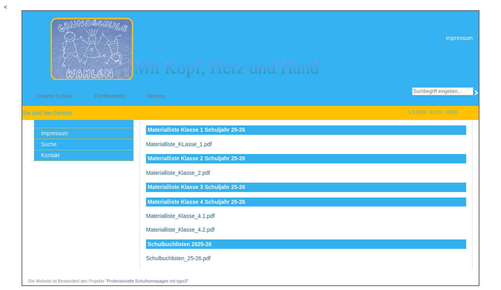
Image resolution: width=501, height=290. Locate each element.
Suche (49, 144)
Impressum (459, 38)
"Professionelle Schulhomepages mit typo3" (147, 281)
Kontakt (50, 155)
